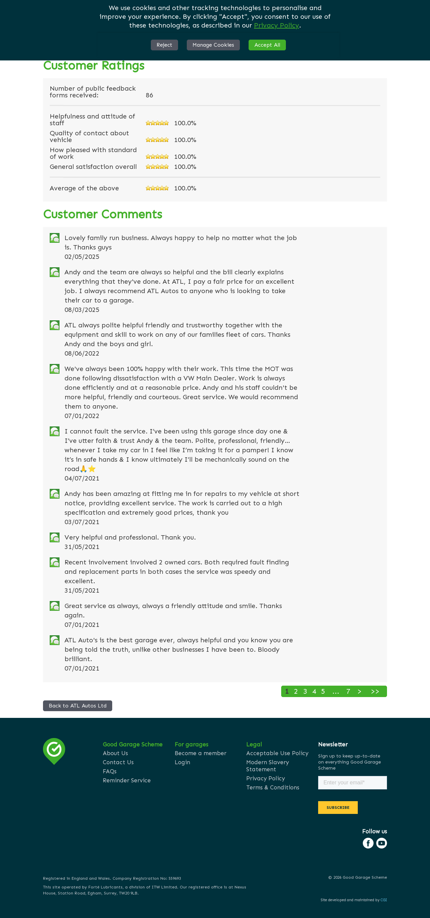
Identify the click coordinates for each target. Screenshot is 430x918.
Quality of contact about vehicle (89, 136)
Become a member (200, 753)
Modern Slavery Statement (267, 766)
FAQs (110, 771)
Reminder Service (127, 780)
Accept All (267, 45)
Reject (164, 45)
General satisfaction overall (93, 166)
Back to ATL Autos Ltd (77, 705)
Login (182, 762)
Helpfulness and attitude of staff (92, 119)
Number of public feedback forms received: (93, 91)
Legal (254, 744)
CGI (384, 900)
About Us (115, 753)
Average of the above (84, 188)
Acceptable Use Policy (277, 753)
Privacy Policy (276, 25)
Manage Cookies (213, 45)
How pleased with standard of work (93, 153)
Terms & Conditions (272, 787)
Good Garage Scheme (133, 744)
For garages (191, 744)
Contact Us (118, 762)
